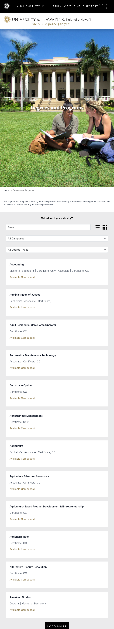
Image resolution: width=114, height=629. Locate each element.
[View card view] (105, 227)
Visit (67, 6)
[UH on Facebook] (102, 4)
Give (77, 6)
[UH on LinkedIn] (109, 4)
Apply (57, 6)
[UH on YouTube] (106, 4)
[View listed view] (97, 227)
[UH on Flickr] (106, 8)
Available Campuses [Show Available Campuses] (22, 277)
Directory (90, 6)
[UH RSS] (109, 8)
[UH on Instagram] (104, 4)
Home (6, 190)
